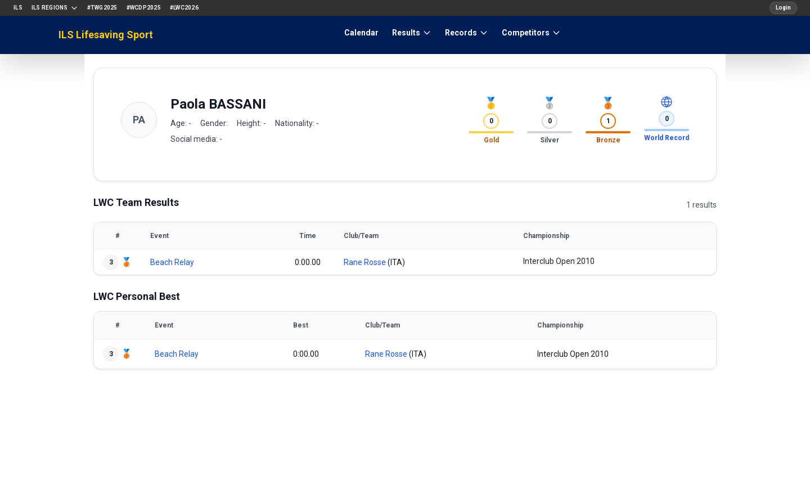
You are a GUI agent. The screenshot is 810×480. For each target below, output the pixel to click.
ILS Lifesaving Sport (105, 35)
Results (411, 32)
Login (783, 8)
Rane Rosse (365, 262)
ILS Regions (55, 8)
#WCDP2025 (144, 8)
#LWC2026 (184, 8)
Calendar (361, 32)
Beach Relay (172, 262)
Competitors (531, 32)
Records (466, 32)
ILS (18, 8)
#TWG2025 (102, 8)
